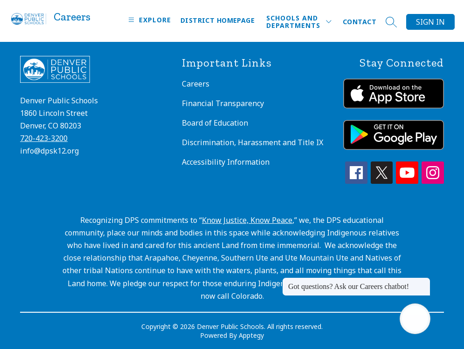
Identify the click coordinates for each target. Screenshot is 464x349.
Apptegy (251, 335)
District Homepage (217, 20)
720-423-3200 (44, 138)
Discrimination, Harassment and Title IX (252, 142)
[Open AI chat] (415, 319)
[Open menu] (148, 19)
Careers (195, 84)
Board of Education (215, 123)
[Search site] (391, 21)
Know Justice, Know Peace (247, 220)
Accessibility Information (226, 162)
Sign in (430, 22)
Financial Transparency (223, 103)
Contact (359, 21)
